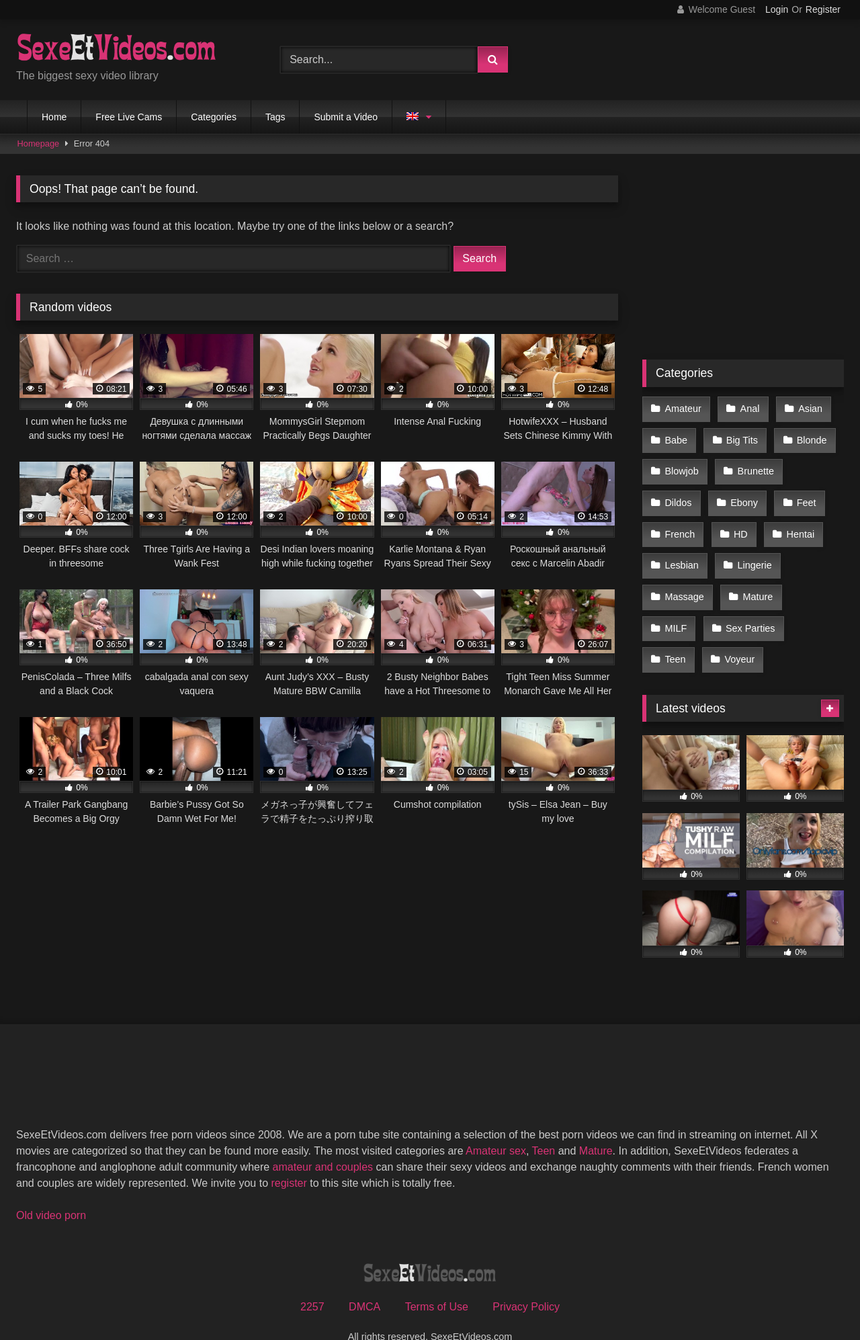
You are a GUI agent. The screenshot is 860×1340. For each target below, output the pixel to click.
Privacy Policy (526, 1280)
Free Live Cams (128, 117)
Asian (806, 408)
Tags (275, 117)
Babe (675, 436)
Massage (683, 578)
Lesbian (681, 549)
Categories (213, 117)
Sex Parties (748, 606)
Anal (747, 408)
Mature (755, 578)
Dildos (677, 493)
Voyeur (737, 635)
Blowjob (681, 465)
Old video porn (51, 1189)
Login (776, 9)
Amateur (682, 408)
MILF (675, 606)
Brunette (753, 465)
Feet (802, 493)
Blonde (808, 436)
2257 (312, 1280)
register (288, 1157)
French (679, 521)
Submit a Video (346, 117)
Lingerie (752, 549)
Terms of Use (436, 1280)
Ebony (742, 493)
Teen (674, 635)
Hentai (797, 521)
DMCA (364, 1280)
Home (54, 117)
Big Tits (740, 436)
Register (823, 9)
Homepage (38, 143)
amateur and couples (323, 1140)
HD (739, 521)
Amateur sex (496, 1124)
